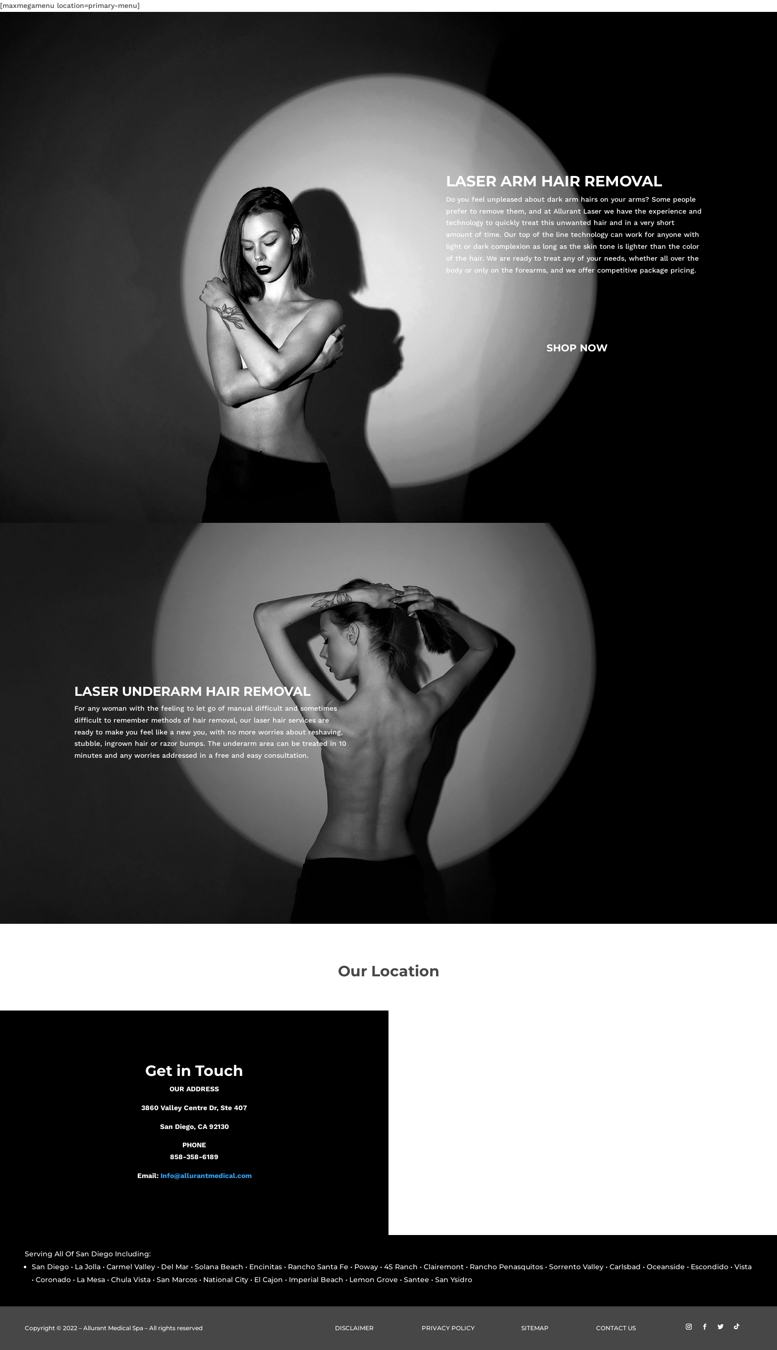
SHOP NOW (577, 348)
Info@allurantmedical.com (206, 1176)
